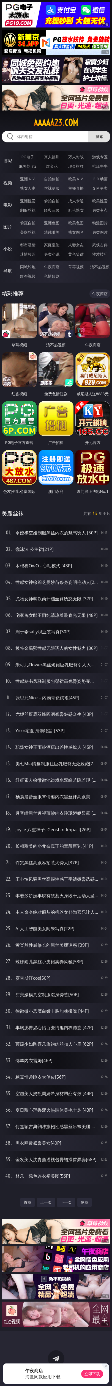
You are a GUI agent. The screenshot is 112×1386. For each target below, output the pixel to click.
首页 (27, 1202)
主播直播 (76, 188)
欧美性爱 (100, 200)
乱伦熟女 (76, 210)
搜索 (99, 136)
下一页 (66, 1202)
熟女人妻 (27, 188)
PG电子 (27, 156)
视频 (7, 183)
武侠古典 (100, 244)
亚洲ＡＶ (27, 178)
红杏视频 (27, 276)
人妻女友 (76, 244)
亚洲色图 (51, 222)
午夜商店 (51, 266)
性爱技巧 (100, 254)
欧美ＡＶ (76, 178)
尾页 (84, 1202)
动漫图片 (100, 222)
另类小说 (51, 254)
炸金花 (52, 166)
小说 (7, 249)
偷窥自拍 (27, 222)
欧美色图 (76, 222)
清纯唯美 (51, 232)
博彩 (7, 161)
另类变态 (100, 210)
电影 (7, 205)
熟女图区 (76, 232)
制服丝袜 (27, 210)
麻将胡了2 (28, 166)
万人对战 (76, 156)
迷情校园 (27, 254)
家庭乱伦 (51, 244)
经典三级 (51, 210)
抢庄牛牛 (100, 166)
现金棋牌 (76, 166)
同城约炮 (27, 266)
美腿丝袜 (27, 232)
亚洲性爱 (27, 200)
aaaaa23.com (56, 122)
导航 (7, 271)
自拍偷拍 (51, 178)
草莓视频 (76, 266)
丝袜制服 (51, 188)
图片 (7, 227)
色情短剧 (51, 276)
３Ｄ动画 (100, 178)
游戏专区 (100, 156)
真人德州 (51, 156)
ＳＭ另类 (100, 188)
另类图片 (100, 232)
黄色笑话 (76, 254)
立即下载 (92, 1373)
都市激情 (27, 244)
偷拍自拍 (51, 200)
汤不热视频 (100, 266)
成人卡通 (76, 200)
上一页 (46, 1202)
